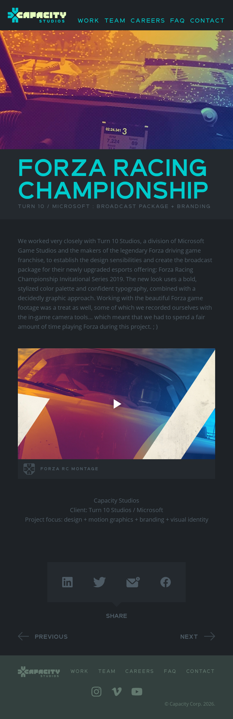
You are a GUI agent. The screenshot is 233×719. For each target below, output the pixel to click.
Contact (207, 21)
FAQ (177, 21)
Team (115, 21)
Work (89, 21)
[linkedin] (67, 582)
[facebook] (165, 582)
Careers (148, 21)
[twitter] (99, 582)
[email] (133, 582)
